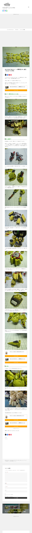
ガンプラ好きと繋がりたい (11, 461)
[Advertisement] (16, 21)
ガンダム (22, 460)
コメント (6, 472)
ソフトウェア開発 (22, 29)
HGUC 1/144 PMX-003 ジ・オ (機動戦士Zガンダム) (17, 86)
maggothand (12, 460)
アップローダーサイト (10, 29)
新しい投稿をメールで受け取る (9, 496)
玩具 (18, 460)
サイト (6, 490)
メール (6, 486)
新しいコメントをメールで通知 (9, 494)
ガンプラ (24, 460)
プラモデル (16, 29)
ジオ (15, 461)
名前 (6, 483)
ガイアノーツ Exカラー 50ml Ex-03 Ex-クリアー (17, 351)
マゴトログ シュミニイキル (8, 7)
